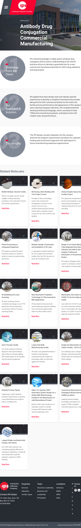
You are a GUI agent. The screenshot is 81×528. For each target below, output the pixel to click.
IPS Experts (41, 498)
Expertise (26, 484)
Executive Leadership (45, 488)
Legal (38, 525)
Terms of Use (44, 525)
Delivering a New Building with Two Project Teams (43, 193)
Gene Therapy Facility (10, 345)
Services (25, 488)
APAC (58, 494)
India (58, 498)
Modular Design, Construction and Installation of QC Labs (43, 245)
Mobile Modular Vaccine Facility (14, 192)
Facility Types (27, 494)
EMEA (58, 491)
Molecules (24, 20)
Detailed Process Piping (11, 390)
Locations (60, 484)
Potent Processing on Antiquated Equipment (10, 245)
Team (39, 484)
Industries (25, 491)
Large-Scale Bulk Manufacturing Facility (40, 346)
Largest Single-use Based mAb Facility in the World (13, 441)
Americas (59, 488)
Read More (5, 208)
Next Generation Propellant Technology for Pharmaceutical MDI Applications (43, 297)
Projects (72, 499)
